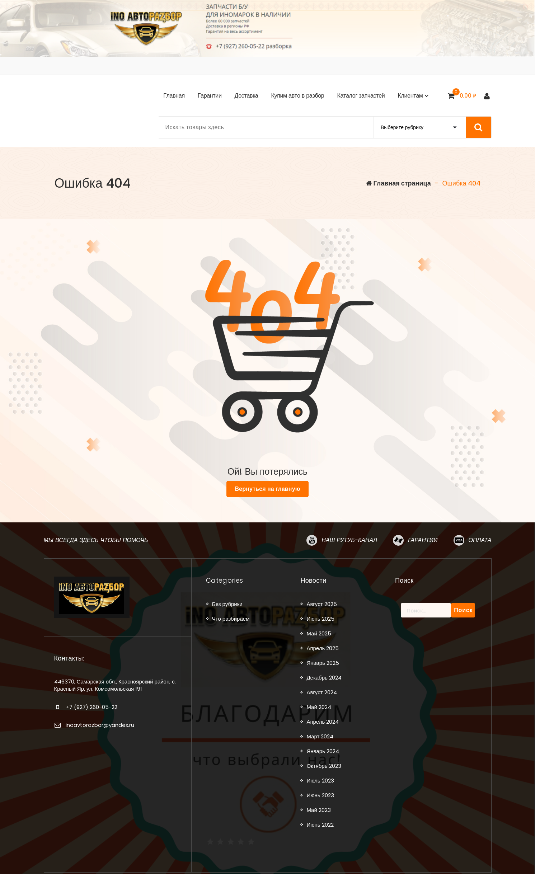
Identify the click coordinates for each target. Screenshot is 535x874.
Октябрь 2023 (323, 766)
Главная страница (398, 183)
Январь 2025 (322, 663)
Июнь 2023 (320, 795)
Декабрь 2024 (323, 677)
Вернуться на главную (267, 489)
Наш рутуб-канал (349, 540)
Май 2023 (318, 810)
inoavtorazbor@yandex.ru (100, 725)
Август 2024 (321, 692)
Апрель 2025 (322, 648)
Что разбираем (231, 618)
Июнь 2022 (319, 824)
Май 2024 (318, 707)
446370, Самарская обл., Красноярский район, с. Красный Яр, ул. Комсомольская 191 (115, 685)
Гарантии (422, 540)
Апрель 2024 (322, 721)
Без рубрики (227, 604)
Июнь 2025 (320, 618)
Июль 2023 (320, 780)
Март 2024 (319, 736)
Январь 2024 (322, 751)
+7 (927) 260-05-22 (91, 707)
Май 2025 (318, 633)
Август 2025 (321, 604)
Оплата (480, 540)
